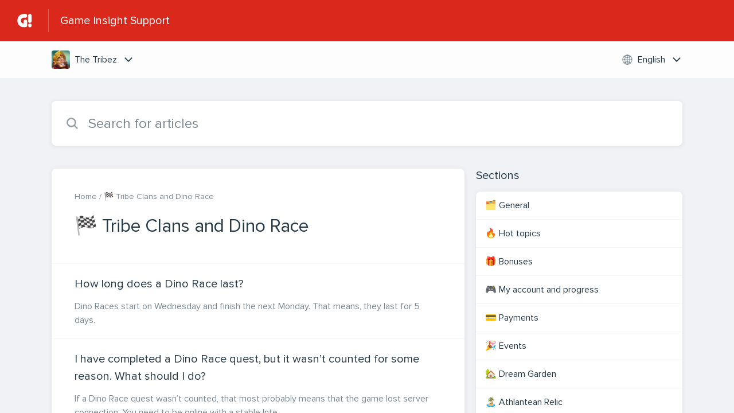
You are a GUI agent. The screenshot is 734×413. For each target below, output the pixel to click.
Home (86, 196)
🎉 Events (505, 346)
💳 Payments (511, 318)
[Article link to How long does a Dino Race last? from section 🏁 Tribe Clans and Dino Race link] (258, 301)
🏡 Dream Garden (520, 374)
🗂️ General (507, 205)
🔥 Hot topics (513, 233)
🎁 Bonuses (509, 261)
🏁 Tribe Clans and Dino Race (159, 196)
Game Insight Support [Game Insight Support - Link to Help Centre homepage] (115, 21)
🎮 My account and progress (542, 289)
